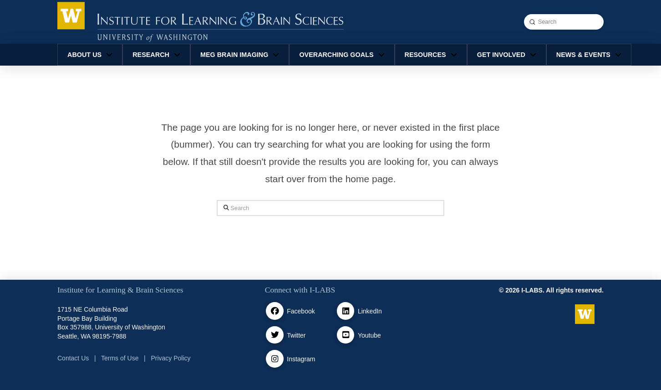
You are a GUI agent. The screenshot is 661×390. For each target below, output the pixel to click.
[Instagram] (275, 359)
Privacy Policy (170, 358)
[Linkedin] (346, 311)
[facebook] (275, 311)
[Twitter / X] (275, 335)
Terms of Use (119, 358)
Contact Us (73, 358)
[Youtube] (346, 335)
